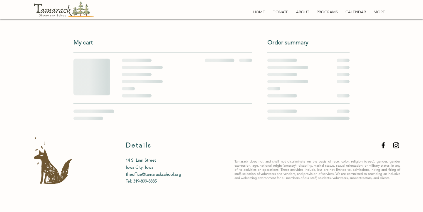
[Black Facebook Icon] (383, 145)
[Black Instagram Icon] (396, 145)
